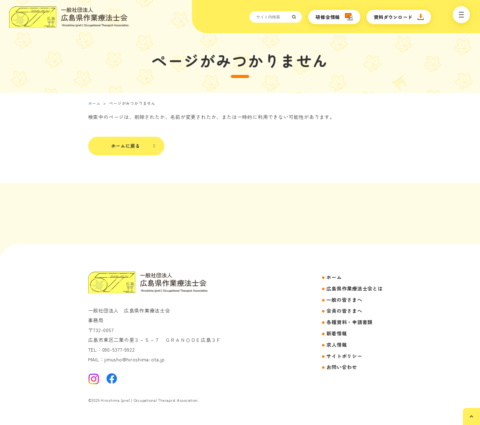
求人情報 (336, 344)
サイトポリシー (344, 356)
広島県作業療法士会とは (354, 288)
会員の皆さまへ (344, 310)
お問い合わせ (341, 367)
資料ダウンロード (393, 17)
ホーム (94, 103)
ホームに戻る (125, 145)
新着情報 (336, 333)
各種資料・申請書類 (349, 322)
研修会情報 (328, 17)
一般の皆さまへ (344, 299)
